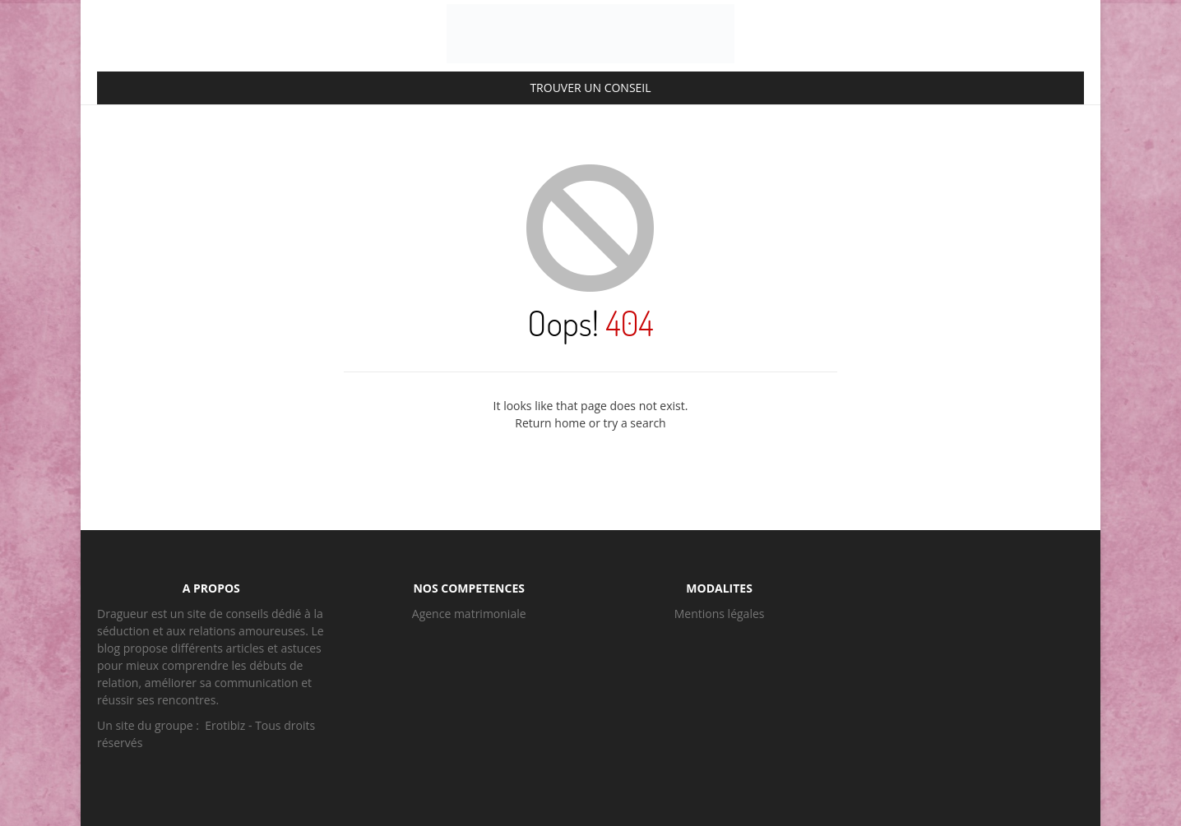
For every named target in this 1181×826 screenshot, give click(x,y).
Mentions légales (719, 613)
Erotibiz (225, 725)
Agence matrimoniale (469, 613)
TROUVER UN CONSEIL (590, 87)
